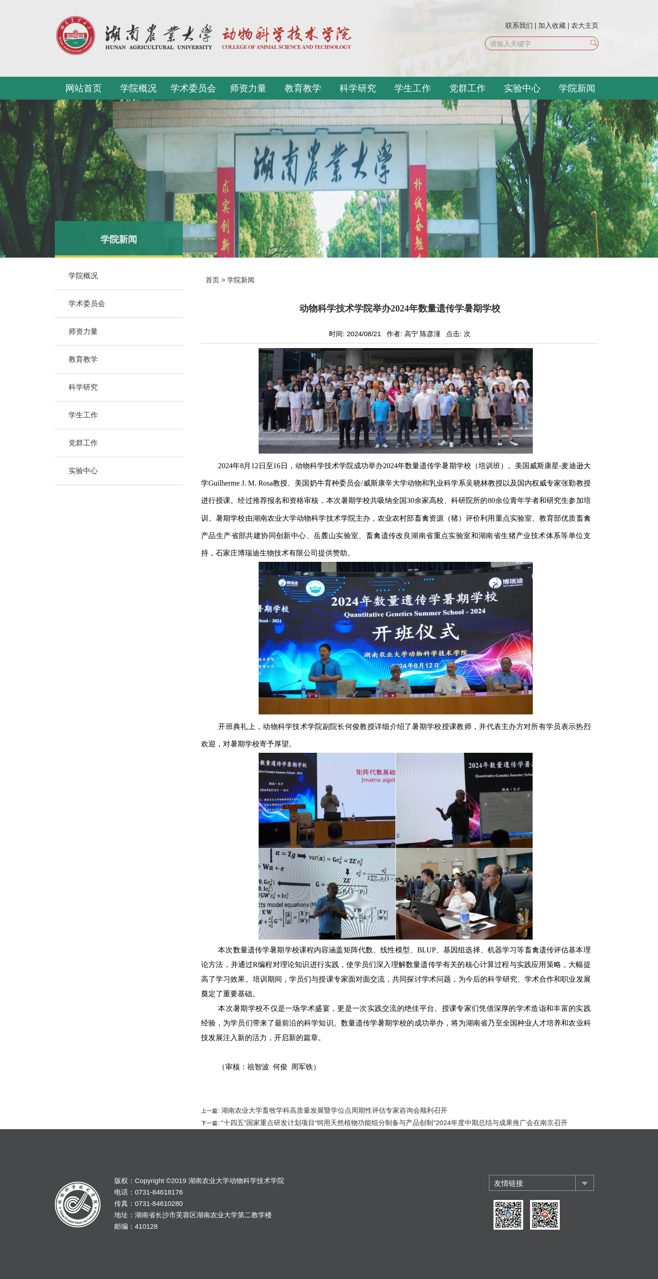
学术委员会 (193, 88)
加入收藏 (552, 25)
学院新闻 (577, 88)
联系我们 (519, 25)
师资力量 (248, 88)
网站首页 (83, 88)
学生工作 (412, 88)
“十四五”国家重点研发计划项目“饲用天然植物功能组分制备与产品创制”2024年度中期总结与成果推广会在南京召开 (393, 1122)
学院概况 (138, 88)
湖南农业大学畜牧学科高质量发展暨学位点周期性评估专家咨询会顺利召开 (333, 1110)
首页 (212, 280)
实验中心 (522, 88)
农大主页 (585, 25)
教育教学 (303, 88)
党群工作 (467, 88)
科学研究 (358, 88)
